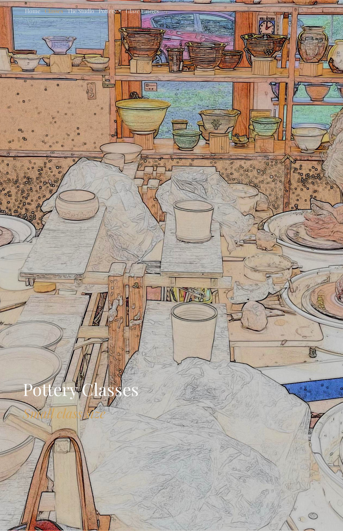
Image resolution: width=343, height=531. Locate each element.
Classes (54, 10)
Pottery (108, 10)
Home (32, 10)
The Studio (80, 10)
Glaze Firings (142, 10)
